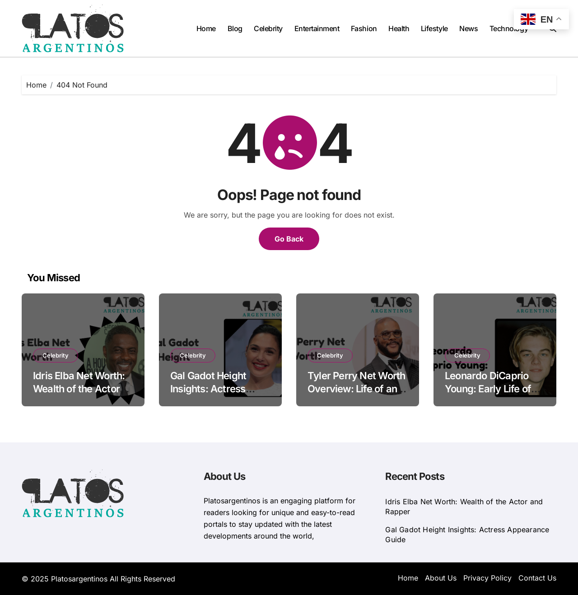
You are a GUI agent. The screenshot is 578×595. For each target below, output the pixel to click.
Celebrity (268, 28)
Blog (235, 28)
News (468, 28)
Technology (508, 28)
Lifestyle (434, 28)
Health (398, 28)
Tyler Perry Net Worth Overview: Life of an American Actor (356, 388)
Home (206, 28)
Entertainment (317, 28)
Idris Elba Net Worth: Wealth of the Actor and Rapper (79, 388)
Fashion (364, 28)
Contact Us (537, 577)
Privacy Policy (487, 577)
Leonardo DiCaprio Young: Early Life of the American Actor (488, 388)
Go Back (289, 238)
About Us (441, 577)
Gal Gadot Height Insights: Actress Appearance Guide (212, 388)
